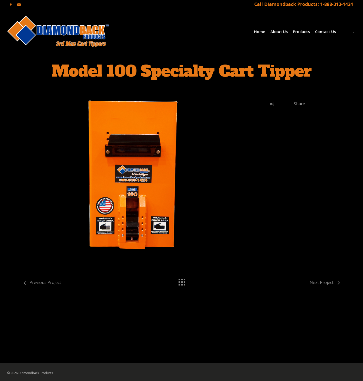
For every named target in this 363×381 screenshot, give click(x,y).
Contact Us (325, 31)
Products (301, 31)
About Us (279, 31)
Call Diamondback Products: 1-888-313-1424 (303, 4)
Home (259, 31)
